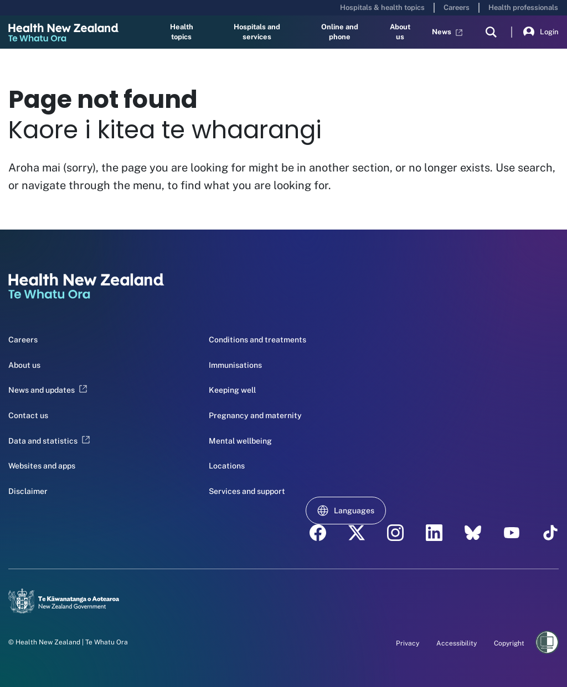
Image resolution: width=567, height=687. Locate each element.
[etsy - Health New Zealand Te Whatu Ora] (473, 532)
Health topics (181, 32)
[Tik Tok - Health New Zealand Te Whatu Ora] (550, 532)
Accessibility (456, 643)
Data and (49, 440)
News (447, 32)
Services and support (247, 491)
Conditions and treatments (257, 339)
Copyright (509, 643)
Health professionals (523, 7)
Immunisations (235, 365)
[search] (491, 32)
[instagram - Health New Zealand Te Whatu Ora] (395, 532)
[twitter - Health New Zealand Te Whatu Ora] (356, 532)
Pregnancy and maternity (255, 415)
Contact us (28, 415)
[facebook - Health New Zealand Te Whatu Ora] (318, 532)
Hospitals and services (257, 32)
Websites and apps (41, 465)
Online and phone (339, 32)
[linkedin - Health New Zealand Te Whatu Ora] (434, 532)
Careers (457, 7)
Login (541, 32)
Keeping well (232, 390)
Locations (227, 465)
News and (47, 390)
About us (400, 32)
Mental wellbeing (240, 440)
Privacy (407, 643)
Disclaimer (28, 491)
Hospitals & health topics (382, 7)
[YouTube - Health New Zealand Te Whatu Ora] (511, 532)
